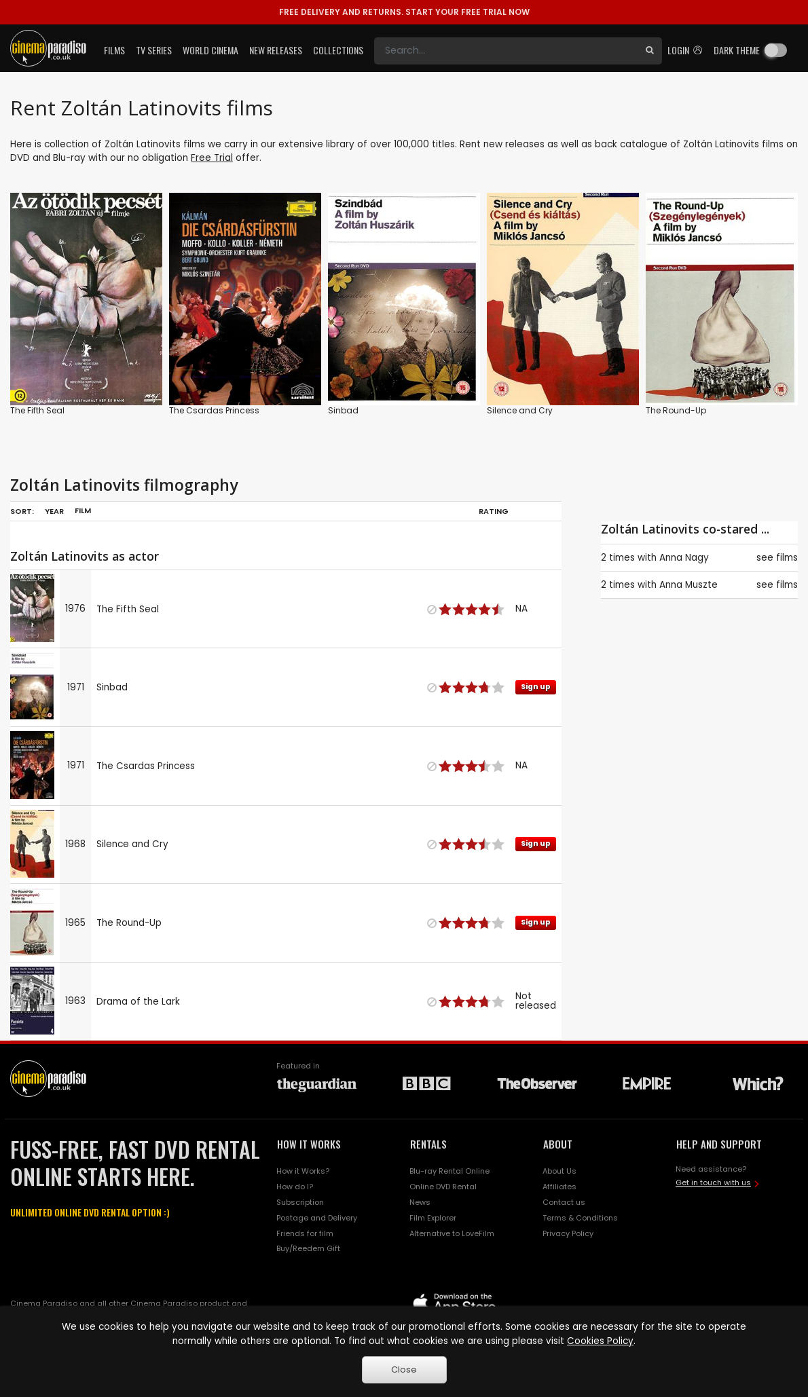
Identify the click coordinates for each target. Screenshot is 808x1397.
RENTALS (428, 1143)
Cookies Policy (600, 1341)
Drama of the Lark (138, 1001)
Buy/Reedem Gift (308, 1248)
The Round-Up (676, 410)
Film (83, 510)
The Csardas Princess (214, 410)
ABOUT (557, 1143)
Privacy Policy (568, 1233)
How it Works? (302, 1171)
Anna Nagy (684, 557)
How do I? (294, 1186)
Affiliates (559, 1186)
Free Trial (212, 157)
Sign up (536, 687)
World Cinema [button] (210, 50)
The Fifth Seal (37, 410)
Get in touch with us (713, 1182)
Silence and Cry (520, 410)
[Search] (506, 50)
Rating (494, 511)
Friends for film (304, 1233)
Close (404, 1369)
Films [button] (114, 50)
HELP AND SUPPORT (719, 1143)
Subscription (300, 1202)
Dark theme (737, 50)
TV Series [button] (154, 50)
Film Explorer (432, 1217)
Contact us (564, 1202)
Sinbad (343, 410)
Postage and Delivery (316, 1217)
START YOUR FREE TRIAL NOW (404, 12)
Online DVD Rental (443, 1186)
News (419, 1202)
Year (54, 511)
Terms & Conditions (580, 1217)
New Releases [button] (275, 50)
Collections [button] (338, 50)
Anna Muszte (688, 584)
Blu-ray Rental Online (449, 1171)
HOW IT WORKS (309, 1143)
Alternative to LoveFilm (451, 1233)
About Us (559, 1171)
